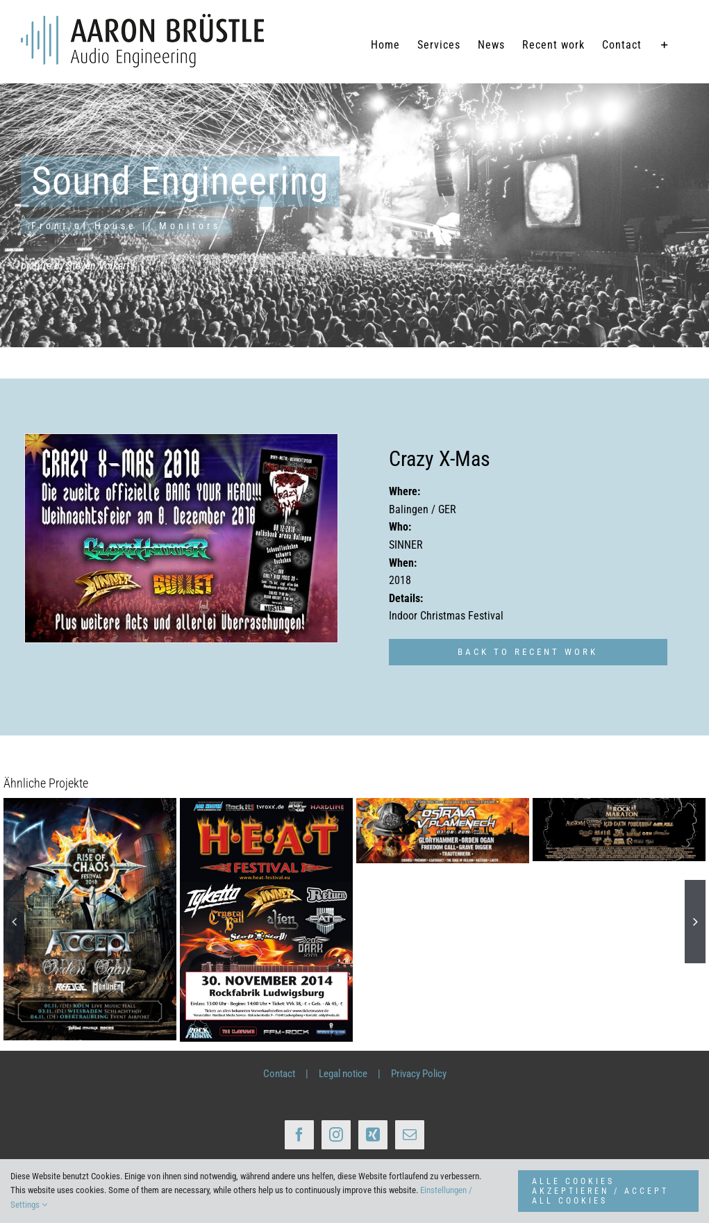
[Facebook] (299, 1134)
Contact (279, 1073)
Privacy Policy (419, 1073)
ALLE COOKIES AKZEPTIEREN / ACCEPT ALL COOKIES (600, 1191)
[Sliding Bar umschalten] (665, 45)
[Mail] (409, 1134)
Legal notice (343, 1073)
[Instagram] (336, 1134)
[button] (13, 921)
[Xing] (372, 1134)
